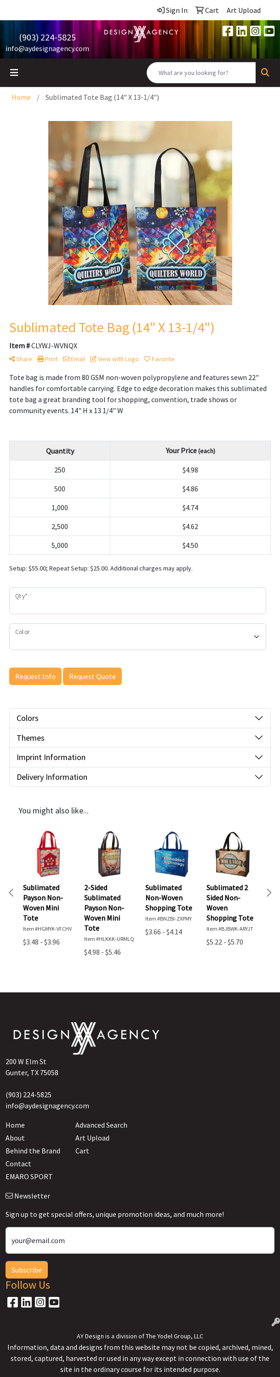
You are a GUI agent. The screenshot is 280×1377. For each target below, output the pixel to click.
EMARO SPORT (29, 1176)
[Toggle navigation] (14, 72)
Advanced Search (101, 1124)
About (15, 1137)
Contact (18, 1163)
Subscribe (26, 1269)
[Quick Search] (201, 72)
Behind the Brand (33, 1150)
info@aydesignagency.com (47, 48)
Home (15, 1124)
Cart (82, 1150)
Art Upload (92, 1137)
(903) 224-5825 (47, 37)
